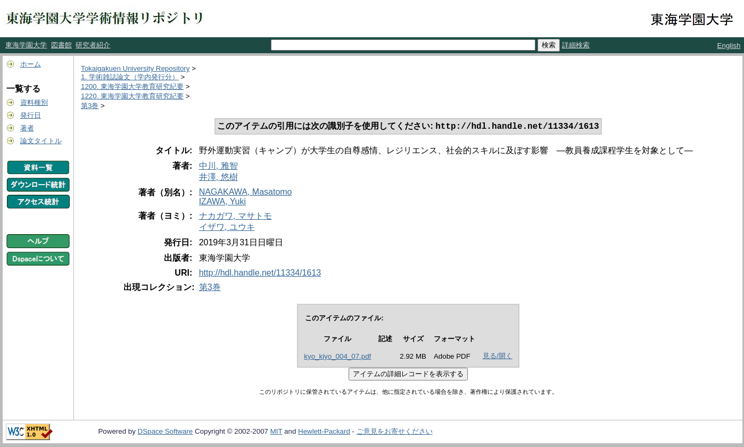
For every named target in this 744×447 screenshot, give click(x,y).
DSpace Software (165, 432)
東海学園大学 (26, 45)
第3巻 (89, 106)
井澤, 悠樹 (218, 178)
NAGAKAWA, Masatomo (245, 192)
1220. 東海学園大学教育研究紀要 (132, 96)
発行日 (30, 115)
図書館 (61, 45)
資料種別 (34, 102)
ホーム (30, 64)
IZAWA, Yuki (222, 202)
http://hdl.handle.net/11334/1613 (260, 273)
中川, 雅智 (218, 166)
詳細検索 (576, 45)
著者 (27, 128)
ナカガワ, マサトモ (235, 216)
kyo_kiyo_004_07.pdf (337, 357)
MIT (276, 432)
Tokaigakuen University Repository (135, 68)
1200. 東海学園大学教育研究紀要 (132, 86)
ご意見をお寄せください (395, 432)
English (729, 45)
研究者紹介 (93, 45)
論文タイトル (41, 141)
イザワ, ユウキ (227, 228)
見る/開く (497, 357)
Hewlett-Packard (324, 432)
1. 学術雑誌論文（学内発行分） (130, 77)
